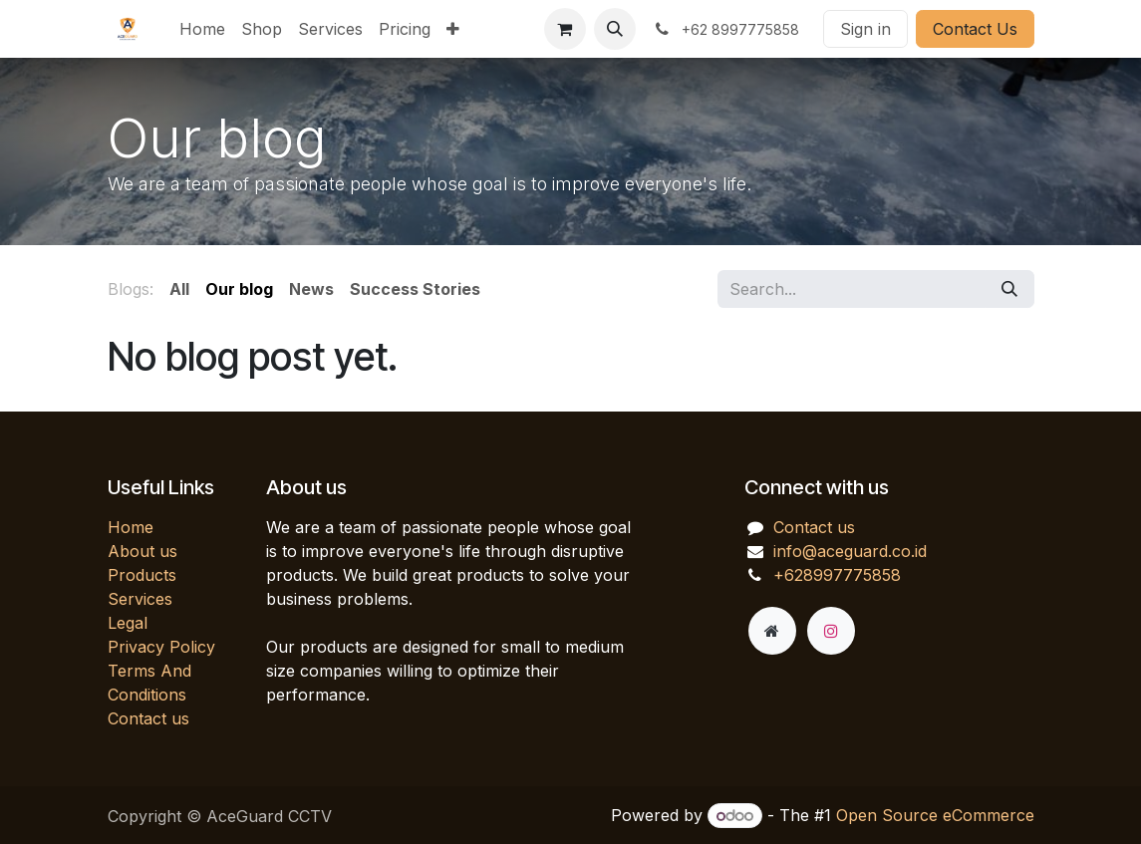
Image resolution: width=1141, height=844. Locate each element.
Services (140, 599)
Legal (127, 623)
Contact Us (975, 29)
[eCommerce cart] (565, 29)
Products (142, 575)
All (179, 289)
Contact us (148, 718)
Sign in (865, 29)
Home (130, 527)
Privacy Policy (161, 647)
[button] (615, 29)
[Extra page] (772, 631)
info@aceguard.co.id (850, 551)
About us (142, 551)
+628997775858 (837, 575)
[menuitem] (202, 29)
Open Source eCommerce (935, 815)
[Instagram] (831, 631)
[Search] (1009, 289)
